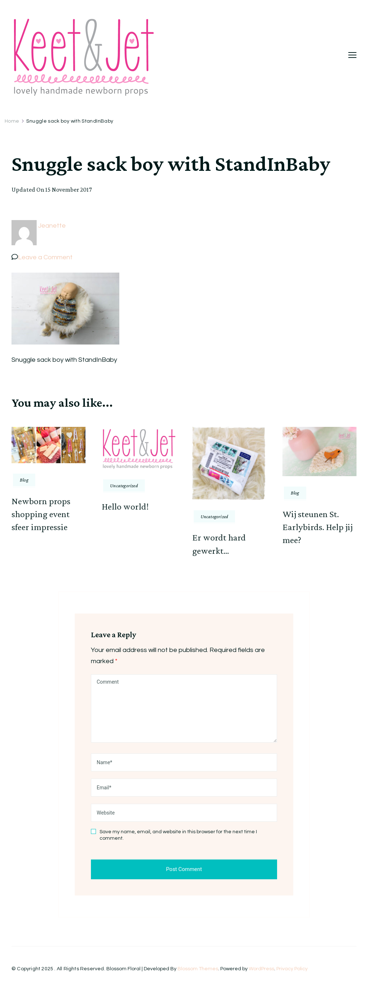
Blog (24, 480)
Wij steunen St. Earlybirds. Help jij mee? (317, 527)
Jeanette (52, 225)
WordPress (261, 968)
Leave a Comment (45, 257)
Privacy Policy (292, 968)
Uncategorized (124, 485)
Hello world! (125, 506)
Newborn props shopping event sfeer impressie (41, 514)
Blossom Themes (198, 968)
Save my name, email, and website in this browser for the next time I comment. (178, 835)
